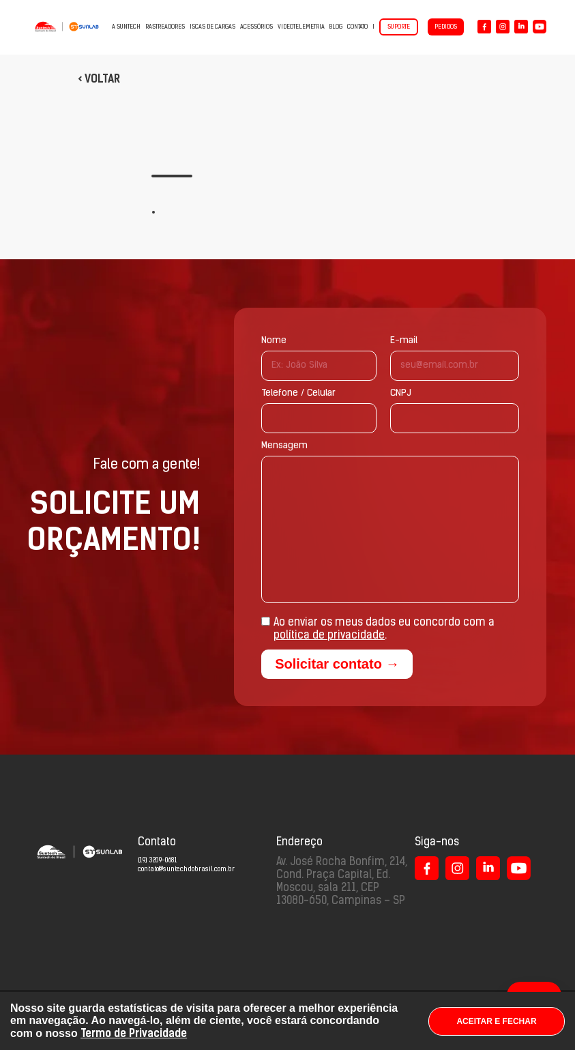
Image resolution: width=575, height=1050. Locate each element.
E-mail (403, 341)
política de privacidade (329, 635)
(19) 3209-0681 (157, 860)
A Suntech (126, 27)
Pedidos (445, 27)
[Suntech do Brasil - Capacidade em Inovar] (67, 26)
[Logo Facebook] (484, 26)
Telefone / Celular (298, 393)
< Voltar (99, 78)
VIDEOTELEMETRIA (301, 27)
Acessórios (256, 27)
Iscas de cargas (212, 27)
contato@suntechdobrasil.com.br (186, 869)
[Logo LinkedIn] (521, 26)
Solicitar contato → (337, 663)
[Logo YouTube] (539, 26)
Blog (335, 27)
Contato (357, 27)
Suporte (398, 27)
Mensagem (284, 446)
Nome (273, 341)
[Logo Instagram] (503, 26)
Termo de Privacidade (133, 1033)
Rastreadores (165, 27)
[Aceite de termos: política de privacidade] (265, 621)
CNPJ (400, 393)
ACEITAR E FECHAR (496, 1021)
